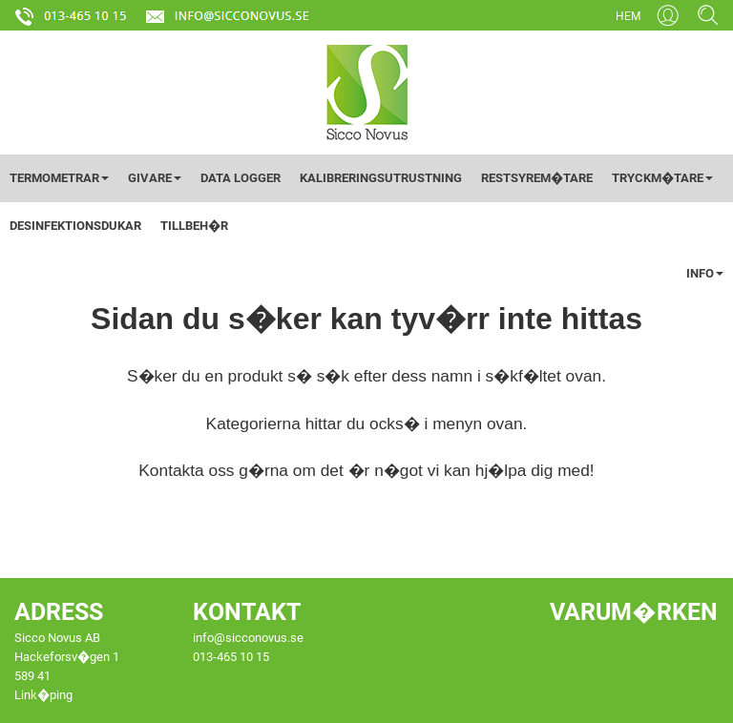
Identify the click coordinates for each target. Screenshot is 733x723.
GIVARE (154, 178)
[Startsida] (367, 91)
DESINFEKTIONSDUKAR (75, 225)
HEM (628, 16)
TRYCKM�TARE (662, 178)
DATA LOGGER (240, 178)
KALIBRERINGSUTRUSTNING (381, 178)
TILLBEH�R (194, 225)
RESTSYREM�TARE (537, 178)
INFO (704, 273)
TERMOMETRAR (59, 178)
